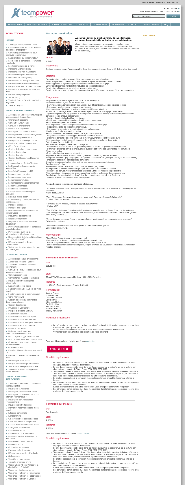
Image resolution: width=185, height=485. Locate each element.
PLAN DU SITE (172, 8)
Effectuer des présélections (19, 137)
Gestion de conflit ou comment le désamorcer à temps (21, 301)
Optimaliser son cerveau (17, 447)
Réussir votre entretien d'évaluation (22, 453)
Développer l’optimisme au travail (21, 392)
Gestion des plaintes (16, 305)
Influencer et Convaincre (17, 308)
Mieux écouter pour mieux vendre (21, 75)
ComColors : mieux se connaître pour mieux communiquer (23, 271)
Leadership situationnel (17, 189)
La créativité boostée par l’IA (19, 171)
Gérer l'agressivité (15, 297)
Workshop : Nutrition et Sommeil (21, 479)
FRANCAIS (160, 2)
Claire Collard (83, 433)
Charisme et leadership (17, 120)
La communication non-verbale (20, 325)
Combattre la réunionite (17, 123)
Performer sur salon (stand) (19, 78)
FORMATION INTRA (37, 24)
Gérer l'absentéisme (16, 146)
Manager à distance (16, 205)
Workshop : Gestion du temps (20, 470)
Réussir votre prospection (18, 94)
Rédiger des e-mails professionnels (22, 363)
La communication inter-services (21, 319)
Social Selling (13, 97)
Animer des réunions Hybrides (20, 262)
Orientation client (14, 347)
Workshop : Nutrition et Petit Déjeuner (23, 476)
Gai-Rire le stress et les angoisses (22, 419)
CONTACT (133, 24)
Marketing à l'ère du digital (18, 69)
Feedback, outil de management (21, 143)
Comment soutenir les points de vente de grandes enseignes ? (23, 48)
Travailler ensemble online (18, 462)
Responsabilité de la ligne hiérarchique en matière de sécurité (24, 238)
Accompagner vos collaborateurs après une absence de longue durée (24, 116)
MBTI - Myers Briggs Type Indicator (22, 336)
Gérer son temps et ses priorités (21, 422)
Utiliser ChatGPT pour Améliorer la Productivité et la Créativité (22, 466)
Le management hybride (17, 180)
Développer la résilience (17, 389)
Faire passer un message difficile (21, 140)
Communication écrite (16, 275)
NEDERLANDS (148, 2)
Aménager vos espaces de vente (21, 45)
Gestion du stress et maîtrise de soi (22, 425)
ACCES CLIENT (173, 2)
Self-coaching (13, 456)
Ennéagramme (13, 416)
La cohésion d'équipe (16, 314)
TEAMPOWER (15, 24)
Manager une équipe (16, 208)
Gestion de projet (14, 155)
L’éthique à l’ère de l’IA (17, 197)
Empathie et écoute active (18, 286)
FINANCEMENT (151, 24)
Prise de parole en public (18, 360)
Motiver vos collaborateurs (18, 216)
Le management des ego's (18, 177)
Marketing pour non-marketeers (21, 72)
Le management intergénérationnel (22, 183)
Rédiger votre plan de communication (23, 86)
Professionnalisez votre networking (22, 83)
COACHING (82, 24)
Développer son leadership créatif (22, 131)
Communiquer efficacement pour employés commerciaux (21, 54)
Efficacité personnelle (16, 413)
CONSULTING (100, 24)
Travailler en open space (18, 459)
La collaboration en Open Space (21, 317)
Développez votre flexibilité (19, 405)
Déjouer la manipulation (17, 129)
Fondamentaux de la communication (23, 294)
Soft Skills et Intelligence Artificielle (22, 366)
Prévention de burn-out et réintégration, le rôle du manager (20, 233)
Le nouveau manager (16, 186)
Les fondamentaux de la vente (20, 66)
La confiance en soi (15, 430)
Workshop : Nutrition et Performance (23, 473)
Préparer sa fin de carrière (18, 450)
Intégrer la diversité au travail (20, 311)
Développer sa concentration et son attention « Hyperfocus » (22, 395)
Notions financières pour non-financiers (24, 339)
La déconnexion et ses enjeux (20, 433)
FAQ (166, 24)
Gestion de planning (16, 152)
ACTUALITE (118, 24)
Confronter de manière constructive (22, 278)
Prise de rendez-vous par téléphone (22, 80)
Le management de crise (18, 174)
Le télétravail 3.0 (14, 444)
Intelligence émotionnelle (18, 427)
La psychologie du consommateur (22, 58)
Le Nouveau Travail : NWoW (19, 441)
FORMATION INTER (62, 24)
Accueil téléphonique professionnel (22, 259)
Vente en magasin (15, 105)
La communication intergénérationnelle (24, 322)
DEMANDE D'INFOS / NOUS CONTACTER (160, 11)
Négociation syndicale (16, 219)
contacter (90, 341)
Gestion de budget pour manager (21, 149)
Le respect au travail (16, 328)
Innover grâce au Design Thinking (22, 163)
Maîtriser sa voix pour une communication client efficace (18, 332)
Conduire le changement (18, 126)
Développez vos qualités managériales (24, 134)
